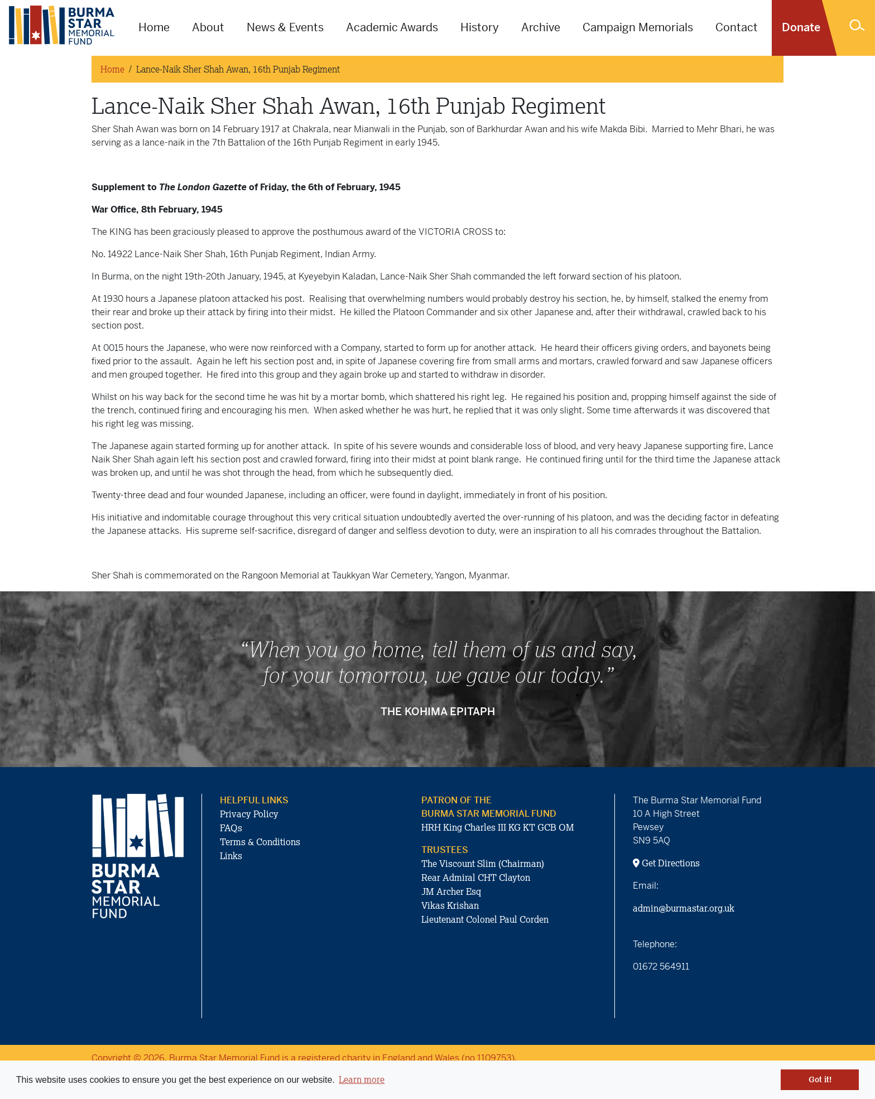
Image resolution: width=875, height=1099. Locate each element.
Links (231, 856)
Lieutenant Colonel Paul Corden (485, 919)
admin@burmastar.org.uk (683, 908)
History (479, 28)
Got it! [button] (820, 1079)
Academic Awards (392, 28)
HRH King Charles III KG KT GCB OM (497, 827)
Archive (540, 28)
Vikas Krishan (450, 905)
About (208, 28)
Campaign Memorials (638, 28)
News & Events (285, 28)
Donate (801, 28)
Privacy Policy (249, 814)
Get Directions (666, 863)
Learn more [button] (361, 1079)
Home (154, 28)
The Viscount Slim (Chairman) (482, 863)
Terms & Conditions (260, 842)
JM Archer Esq (451, 891)
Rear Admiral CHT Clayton (475, 877)
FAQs (231, 828)
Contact (736, 28)
